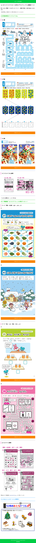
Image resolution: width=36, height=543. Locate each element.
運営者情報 (18, 541)
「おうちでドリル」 (13, 495)
